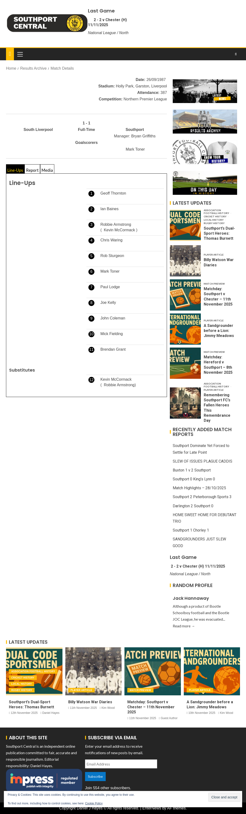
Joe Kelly (108, 302)
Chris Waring (111, 240)
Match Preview (214, 283)
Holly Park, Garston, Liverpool (141, 86)
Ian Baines (109, 209)
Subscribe (95, 776)
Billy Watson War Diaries (90, 702)
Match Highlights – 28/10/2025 (199, 488)
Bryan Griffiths (143, 136)
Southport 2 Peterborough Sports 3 (202, 497)
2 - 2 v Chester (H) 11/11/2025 (107, 22)
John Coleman (112, 318)
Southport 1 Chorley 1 (191, 530)
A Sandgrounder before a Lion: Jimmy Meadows (219, 330)
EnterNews (151, 808)
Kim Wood (108, 708)
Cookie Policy (94, 803)
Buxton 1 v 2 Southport (192, 470)
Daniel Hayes (50, 713)
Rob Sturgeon (112, 256)
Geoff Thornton (113, 193)
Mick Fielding (111, 334)
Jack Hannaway (191, 598)
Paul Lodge (110, 287)
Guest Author (169, 718)
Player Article (214, 254)
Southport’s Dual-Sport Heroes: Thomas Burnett (219, 233)
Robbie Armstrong (115, 224)
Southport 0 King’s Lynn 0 (194, 479)
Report (32, 170)
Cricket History (215, 216)
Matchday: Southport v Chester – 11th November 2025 (151, 707)
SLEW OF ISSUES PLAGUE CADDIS (202, 461)
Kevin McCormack (119, 230)
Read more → (184, 626)
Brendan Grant (113, 349)
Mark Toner (135, 149)
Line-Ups (15, 170)
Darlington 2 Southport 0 (193, 506)
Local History (214, 219)
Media (47, 170)
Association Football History (217, 211)
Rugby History (214, 223)
